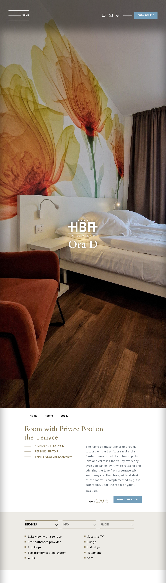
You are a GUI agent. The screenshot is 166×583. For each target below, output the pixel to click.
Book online (146, 15)
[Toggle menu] (18, 15)
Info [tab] (66, 524)
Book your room (127, 499)
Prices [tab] (105, 524)
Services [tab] (31, 524)
